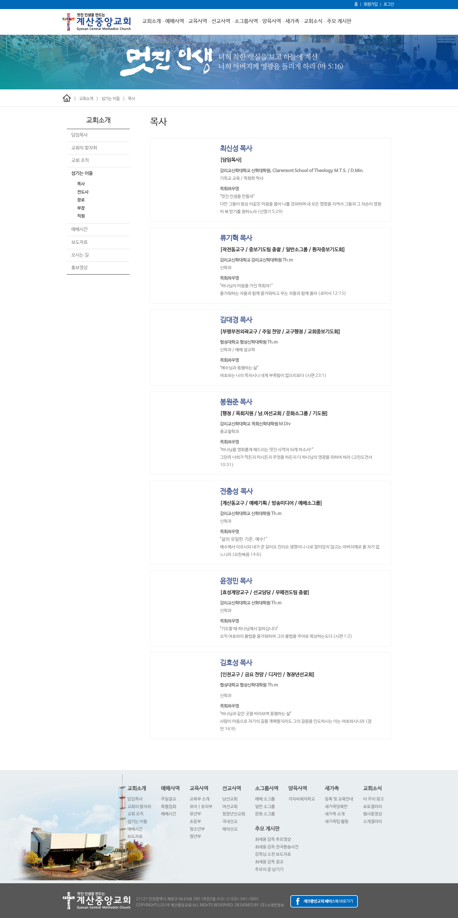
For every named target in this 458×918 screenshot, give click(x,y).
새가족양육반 (336, 806)
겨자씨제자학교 (301, 798)
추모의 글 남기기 (269, 869)
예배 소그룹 (265, 798)
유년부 (195, 813)
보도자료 (79, 242)
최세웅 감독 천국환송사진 (277, 846)
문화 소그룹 (265, 813)
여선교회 (229, 806)
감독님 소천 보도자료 (273, 854)
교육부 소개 (199, 798)
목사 (131, 98)
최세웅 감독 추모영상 (273, 839)
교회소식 (313, 21)
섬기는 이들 (110, 98)
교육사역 (197, 21)
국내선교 (229, 821)
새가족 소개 (335, 813)
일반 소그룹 (265, 806)
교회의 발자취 (84, 148)
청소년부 (197, 829)
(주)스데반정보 (272, 905)
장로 (81, 199)
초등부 (195, 821)
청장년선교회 (233, 813)
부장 (81, 208)
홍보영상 (79, 267)
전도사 (83, 192)
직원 (81, 216)
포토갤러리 (372, 806)
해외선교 (229, 829)
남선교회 (229, 798)
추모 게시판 (339, 21)
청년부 (195, 836)
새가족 (292, 21)
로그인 (389, 4)
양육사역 (271, 21)
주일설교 (168, 798)
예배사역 (174, 21)
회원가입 (371, 4)
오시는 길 (80, 255)
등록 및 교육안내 (339, 798)
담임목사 (79, 135)
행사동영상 (372, 813)
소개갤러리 (372, 821)
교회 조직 (80, 160)
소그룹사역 (246, 21)
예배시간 (79, 229)
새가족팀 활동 (336, 821)
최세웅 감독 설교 (269, 861)
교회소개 (151, 21)
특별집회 (168, 806)
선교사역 (220, 21)
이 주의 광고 (373, 798)
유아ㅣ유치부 (201, 806)
